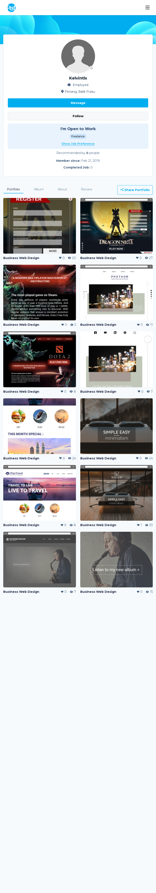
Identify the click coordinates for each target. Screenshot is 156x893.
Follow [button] (78, 116)
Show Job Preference (78, 143)
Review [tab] (86, 189)
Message (78, 103)
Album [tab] (39, 189)
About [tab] (62, 189)
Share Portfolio (135, 190)
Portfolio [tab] (13, 189)
